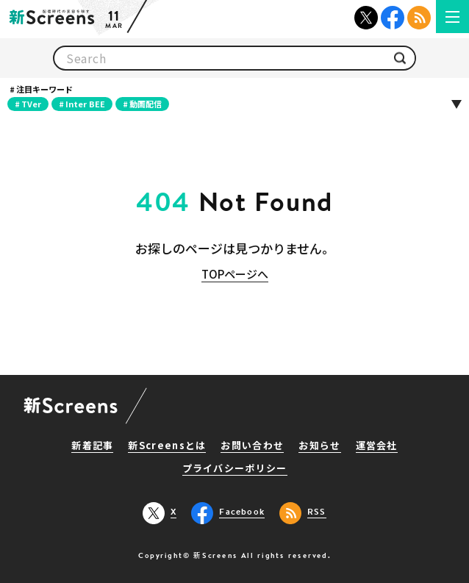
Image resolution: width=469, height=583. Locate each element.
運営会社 (377, 446)
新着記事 (92, 446)
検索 (400, 58)
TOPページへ (234, 274)
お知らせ (319, 446)
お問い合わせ (252, 446)
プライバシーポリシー (234, 469)
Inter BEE (85, 104)
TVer (31, 104)
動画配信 (145, 104)
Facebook (392, 17)
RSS (419, 17)
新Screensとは (167, 446)
